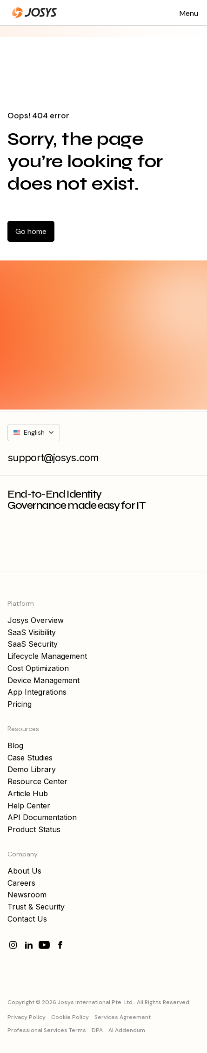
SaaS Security (32, 644)
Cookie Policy (70, 1017)
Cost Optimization (38, 668)
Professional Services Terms (46, 1030)
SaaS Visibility (31, 632)
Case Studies (30, 757)
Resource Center (37, 781)
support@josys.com (53, 457)
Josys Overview (35, 620)
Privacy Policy (26, 1017)
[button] (189, 12)
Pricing (19, 704)
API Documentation (42, 817)
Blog (15, 745)
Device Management (43, 680)
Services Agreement (122, 1017)
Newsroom (27, 894)
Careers (21, 883)
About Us (24, 870)
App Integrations (37, 692)
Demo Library (31, 769)
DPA (97, 1030)
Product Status (33, 829)
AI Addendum (126, 1030)
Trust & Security (36, 906)
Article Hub (27, 793)
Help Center (28, 805)
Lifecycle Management (47, 656)
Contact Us (27, 918)
